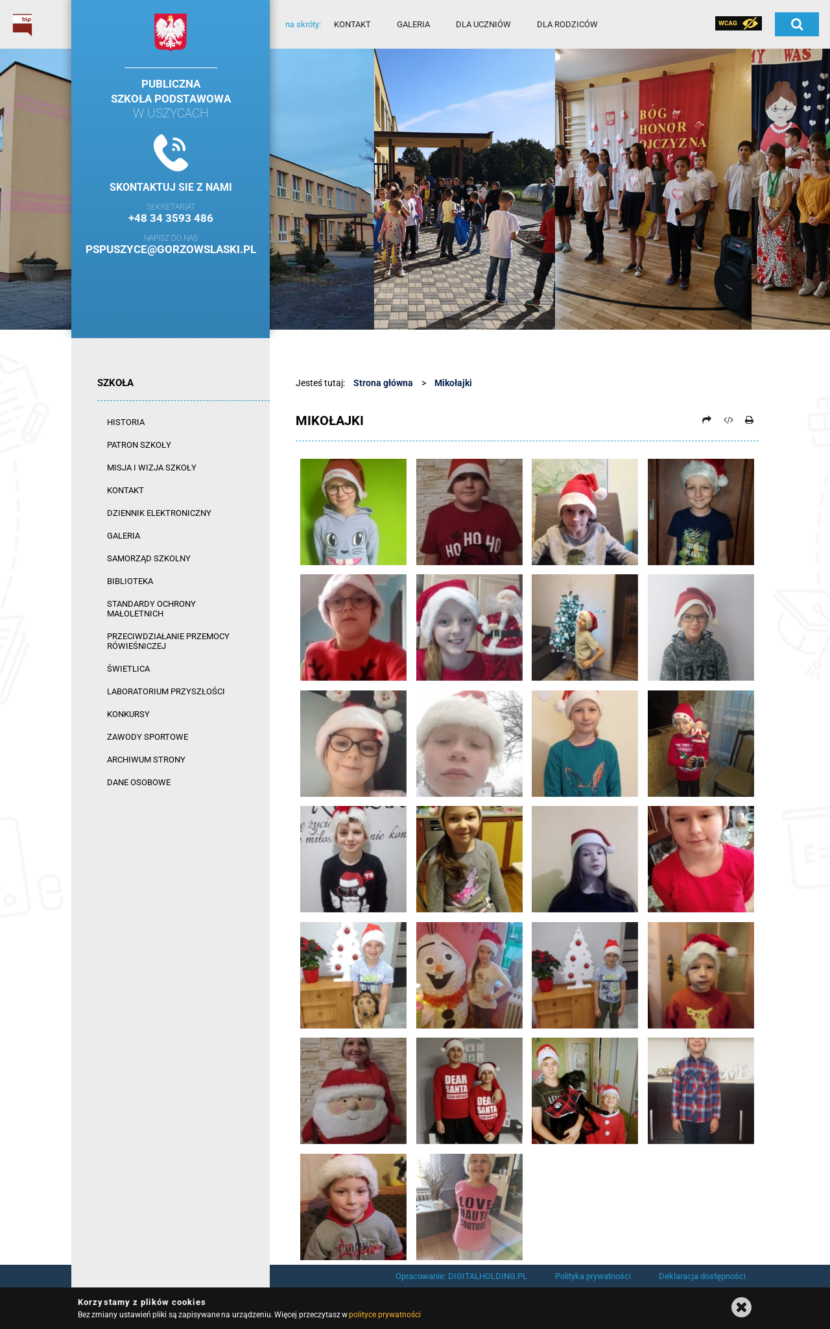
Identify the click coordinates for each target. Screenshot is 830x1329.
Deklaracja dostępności (702, 1276)
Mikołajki (453, 383)
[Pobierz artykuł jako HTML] (728, 420)
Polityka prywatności (593, 1276)
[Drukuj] (749, 420)
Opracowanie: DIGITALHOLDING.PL (461, 1276)
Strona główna (383, 383)
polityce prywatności (384, 1314)
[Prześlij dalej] (706, 420)
